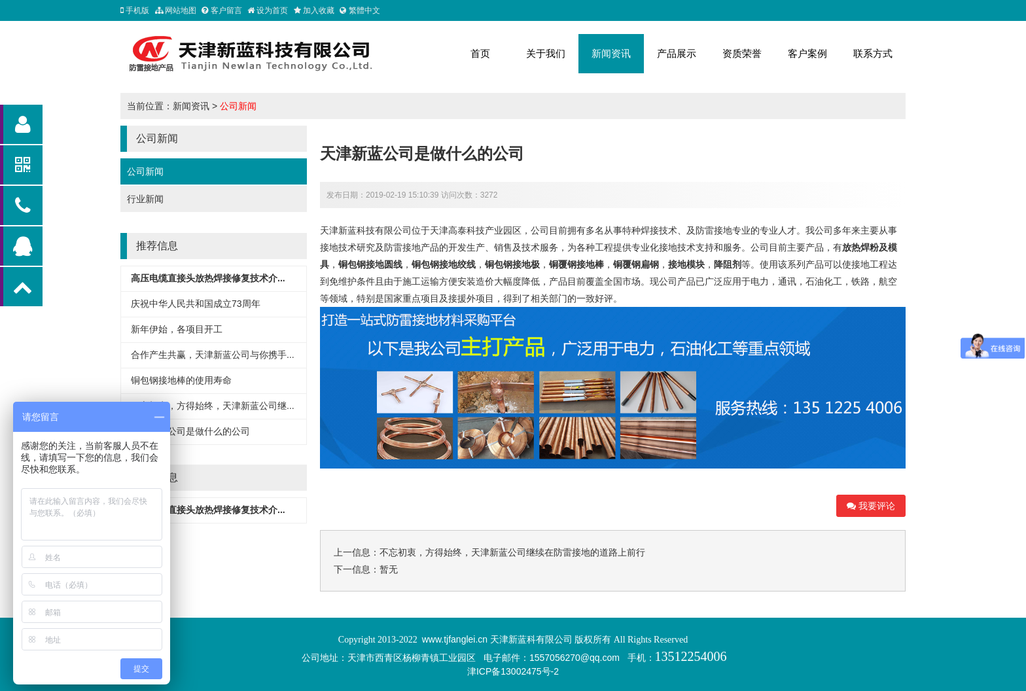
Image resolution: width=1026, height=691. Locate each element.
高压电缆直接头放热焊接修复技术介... (208, 278)
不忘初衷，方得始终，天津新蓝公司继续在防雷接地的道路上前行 (512, 552)
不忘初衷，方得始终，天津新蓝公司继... (212, 405)
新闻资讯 (611, 53)
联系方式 (873, 53)
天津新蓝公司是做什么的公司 (190, 431)
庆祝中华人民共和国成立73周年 (195, 303)
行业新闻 (145, 199)
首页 (480, 53)
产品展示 (676, 53)
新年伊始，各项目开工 (176, 329)
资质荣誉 (742, 53)
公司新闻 (238, 106)
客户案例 (807, 53)
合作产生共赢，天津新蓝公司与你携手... (212, 354)
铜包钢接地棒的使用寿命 (181, 380)
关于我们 (545, 53)
